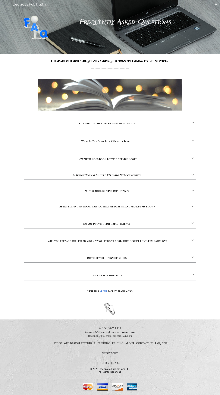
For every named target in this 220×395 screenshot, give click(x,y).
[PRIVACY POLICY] (110, 353)
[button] (216, 4)
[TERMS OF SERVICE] (110, 363)
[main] (124, 22)
